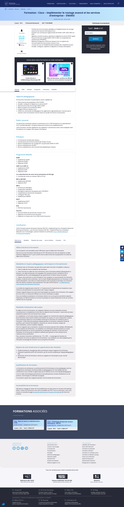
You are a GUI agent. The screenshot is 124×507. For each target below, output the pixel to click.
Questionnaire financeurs (88, 460)
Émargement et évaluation (89, 462)
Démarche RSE (51, 458)
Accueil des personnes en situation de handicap (47, 392)
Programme (37, 89)
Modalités (54, 89)
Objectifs (17, 89)
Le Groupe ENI (51, 448)
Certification (46, 89)
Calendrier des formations (89, 445)
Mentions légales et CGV (53, 462)
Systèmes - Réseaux (14, 9)
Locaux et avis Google (53, 446)
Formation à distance (87, 450)
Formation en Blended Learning (90, 454)
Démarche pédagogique (53, 454)
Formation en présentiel (88, 448)
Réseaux (23, 9)
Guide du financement (88, 458)
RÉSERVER (95, 39)
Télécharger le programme (100, 23)
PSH (65, 240)
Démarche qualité (51, 456)
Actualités (49, 452)
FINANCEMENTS (83, 3)
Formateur (58, 240)
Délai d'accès (18, 240)
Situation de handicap (52, 460)
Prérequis (29, 89)
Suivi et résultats (49, 240)
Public (23, 89)
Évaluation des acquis (36, 240)
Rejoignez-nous (16, 445)
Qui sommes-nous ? (52, 445)
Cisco (28, 9)
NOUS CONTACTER (109, 3)
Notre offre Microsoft (87, 446)
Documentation (51, 450)
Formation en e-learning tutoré (90, 452)
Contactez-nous (95, 48)
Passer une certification (88, 456)
